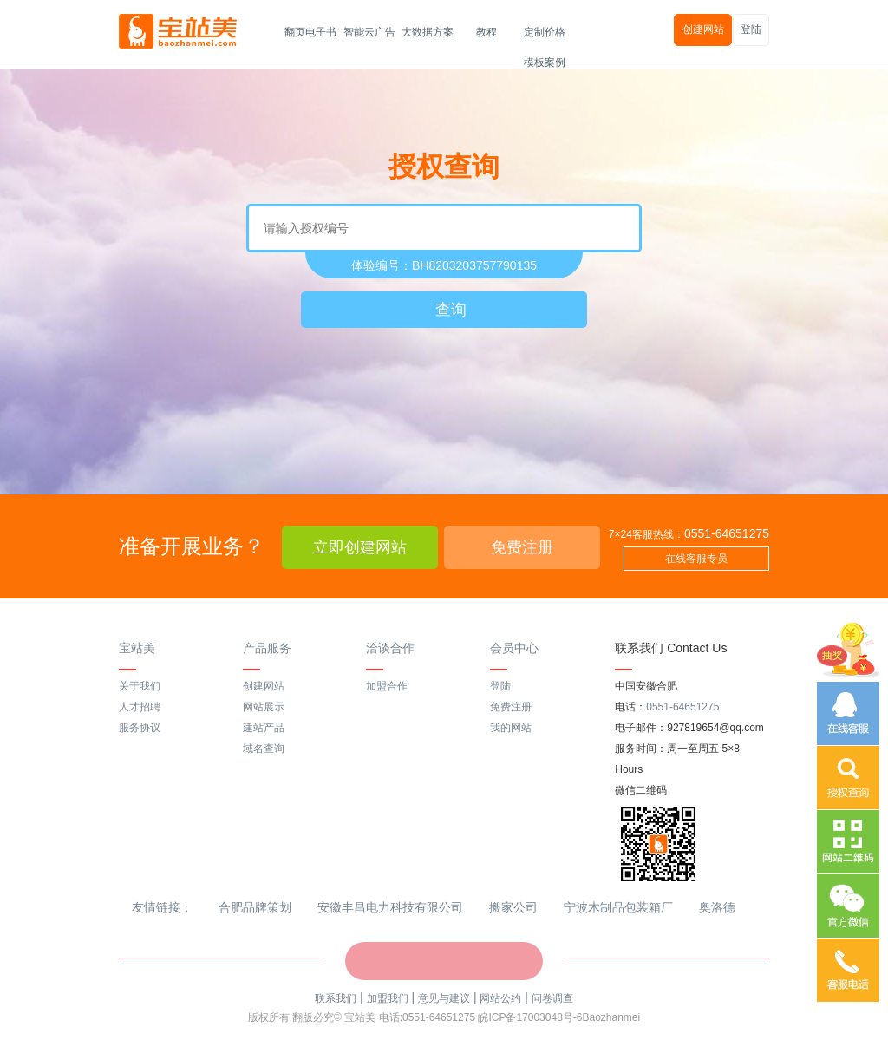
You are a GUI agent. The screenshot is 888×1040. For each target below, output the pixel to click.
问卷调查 (552, 998)
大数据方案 (428, 32)
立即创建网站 (360, 547)
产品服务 (267, 648)
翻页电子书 (310, 32)
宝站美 (137, 648)
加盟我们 (387, 998)
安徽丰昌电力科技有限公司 (390, 907)
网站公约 (500, 998)
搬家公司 (513, 907)
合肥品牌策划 (255, 907)
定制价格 (544, 32)
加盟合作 (387, 686)
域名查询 (263, 748)
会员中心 (514, 648)
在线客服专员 (696, 559)
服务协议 (139, 728)
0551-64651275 (726, 533)
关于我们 (139, 686)
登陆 (751, 29)
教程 (486, 32)
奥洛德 (717, 907)
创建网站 (703, 29)
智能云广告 (369, 32)
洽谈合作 (390, 648)
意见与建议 (444, 998)
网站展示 (263, 707)
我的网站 (511, 728)
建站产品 (263, 728)
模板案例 (544, 62)
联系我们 (335, 998)
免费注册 (522, 547)
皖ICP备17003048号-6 (530, 1017)
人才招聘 (139, 707)
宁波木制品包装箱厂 (618, 907)
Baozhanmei (611, 1017)
